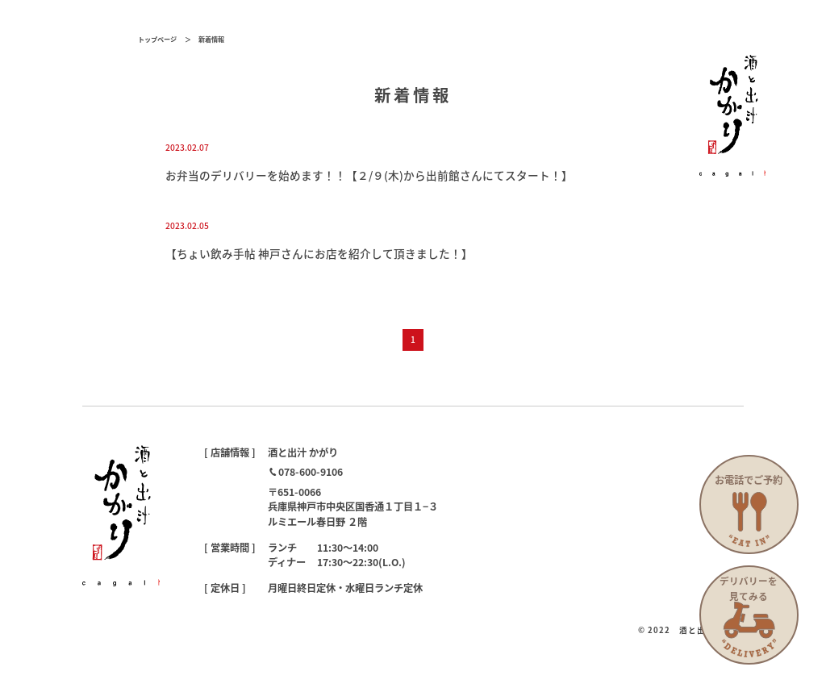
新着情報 (211, 38)
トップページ (157, 38)
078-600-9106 (310, 472)
